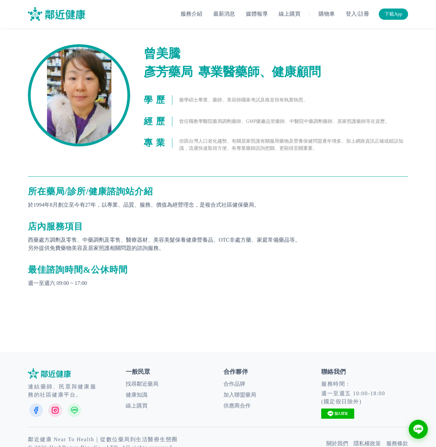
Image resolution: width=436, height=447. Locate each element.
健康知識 (136, 395)
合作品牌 (234, 384)
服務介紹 (191, 14)
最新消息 (224, 14)
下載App (393, 14)
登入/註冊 (357, 14)
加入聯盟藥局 (239, 395)
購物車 (326, 14)
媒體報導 (257, 14)
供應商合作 (237, 406)
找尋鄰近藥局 (142, 384)
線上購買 (289, 14)
